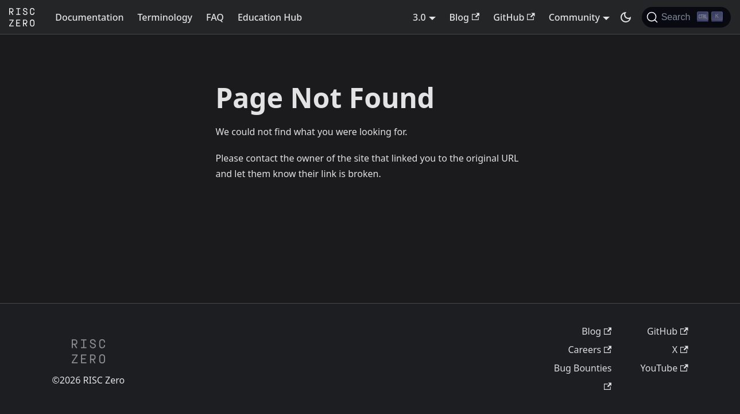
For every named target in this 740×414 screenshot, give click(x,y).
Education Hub (270, 17)
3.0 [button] (419, 17)
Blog (465, 17)
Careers (589, 349)
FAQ (215, 17)
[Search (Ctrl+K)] (686, 17)
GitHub (513, 17)
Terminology (164, 17)
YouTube (664, 368)
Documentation (89, 17)
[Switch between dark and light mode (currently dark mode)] (626, 17)
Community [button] (574, 17)
